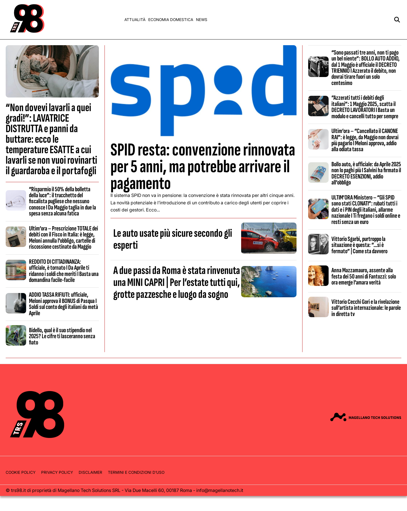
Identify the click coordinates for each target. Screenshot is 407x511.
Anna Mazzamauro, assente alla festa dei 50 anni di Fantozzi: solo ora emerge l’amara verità (363, 276)
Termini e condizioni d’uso (136, 472)
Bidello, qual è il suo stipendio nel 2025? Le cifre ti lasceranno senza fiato (62, 336)
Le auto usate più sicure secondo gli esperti (172, 239)
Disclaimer (90, 472)
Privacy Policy (57, 472)
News (201, 19)
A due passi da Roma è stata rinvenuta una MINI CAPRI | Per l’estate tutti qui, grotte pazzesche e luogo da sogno (176, 282)
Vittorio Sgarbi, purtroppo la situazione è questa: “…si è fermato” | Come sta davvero (359, 245)
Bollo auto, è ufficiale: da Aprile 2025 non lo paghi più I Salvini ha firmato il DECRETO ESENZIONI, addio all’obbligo (366, 173)
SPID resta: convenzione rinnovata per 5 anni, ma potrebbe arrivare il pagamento (202, 166)
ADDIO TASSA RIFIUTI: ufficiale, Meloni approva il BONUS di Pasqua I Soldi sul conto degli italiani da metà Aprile (63, 304)
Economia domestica (170, 19)
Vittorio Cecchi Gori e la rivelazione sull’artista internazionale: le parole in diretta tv (366, 308)
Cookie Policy (21, 472)
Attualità (134, 19)
